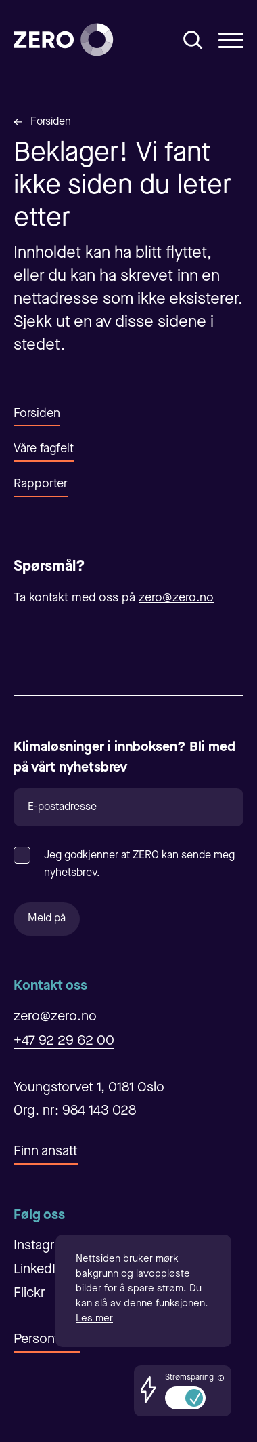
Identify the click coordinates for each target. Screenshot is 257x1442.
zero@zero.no (176, 598)
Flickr (29, 1293)
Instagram (43, 1246)
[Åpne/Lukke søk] (193, 40)
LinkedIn (38, 1270)
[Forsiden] (64, 39)
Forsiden (50, 122)
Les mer (94, 1319)
